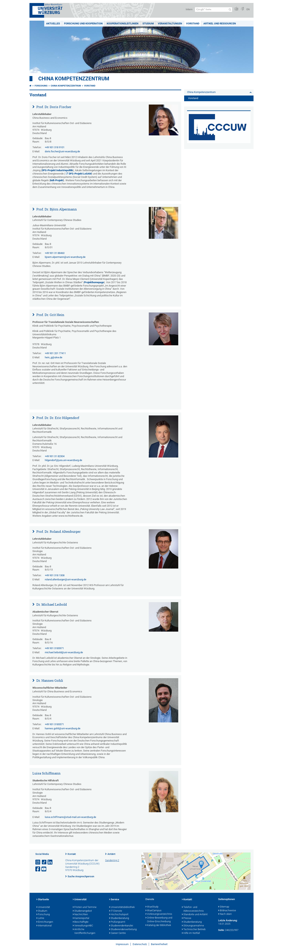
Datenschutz (140, 944)
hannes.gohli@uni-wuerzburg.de (62, 728)
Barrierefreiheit (159, 944)
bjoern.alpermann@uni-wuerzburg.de (65, 256)
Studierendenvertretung (123, 929)
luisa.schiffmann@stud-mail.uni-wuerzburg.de (70, 817)
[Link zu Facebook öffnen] (38, 869)
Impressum (122, 944)
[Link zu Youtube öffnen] (44, 869)
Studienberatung (119, 918)
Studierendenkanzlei (121, 926)
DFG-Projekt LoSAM (80, 173)
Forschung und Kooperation (83, 23)
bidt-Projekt (56, 180)
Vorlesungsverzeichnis (158, 914)
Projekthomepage (94, 282)
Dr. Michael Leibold (51, 604)
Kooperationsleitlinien (122, 23)
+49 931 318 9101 (54, 147)
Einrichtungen (44, 922)
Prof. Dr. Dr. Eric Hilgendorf (57, 418)
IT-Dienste (115, 911)
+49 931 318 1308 (54, 575)
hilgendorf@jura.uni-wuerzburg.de (63, 460)
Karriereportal (81, 918)
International (44, 926)
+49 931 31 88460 (54, 253)
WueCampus (153, 910)
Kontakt (72, 854)
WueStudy (151, 907)
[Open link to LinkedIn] (50, 862)
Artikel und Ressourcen (219, 23)
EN (248, 9)
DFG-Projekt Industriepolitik (57, 170)
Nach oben (225, 914)
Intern (189, 9)
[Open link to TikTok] (44, 862)
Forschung (41, 86)
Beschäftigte (80, 922)
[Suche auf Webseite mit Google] (213, 9)
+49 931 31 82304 (54, 456)
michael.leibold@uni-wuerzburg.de (64, 652)
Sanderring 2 (112, 860)
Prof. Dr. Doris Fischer (53, 107)
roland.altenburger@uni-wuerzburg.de (65, 579)
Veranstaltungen (170, 23)
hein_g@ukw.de (53, 357)
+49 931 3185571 (54, 724)
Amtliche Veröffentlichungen (84, 931)
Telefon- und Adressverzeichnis (193, 909)
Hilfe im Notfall (191, 933)
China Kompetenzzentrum (73, 79)
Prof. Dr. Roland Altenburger (58, 531)
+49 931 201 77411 (55, 353)
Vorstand (192, 23)
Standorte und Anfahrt (195, 914)
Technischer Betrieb (194, 929)
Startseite (42, 899)
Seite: (221, 930)
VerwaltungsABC (83, 926)
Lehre (40, 918)
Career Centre (117, 933)
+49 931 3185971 (54, 648)
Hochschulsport (118, 914)
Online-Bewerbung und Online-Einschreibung (158, 919)
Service (114, 899)
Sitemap (223, 907)
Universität (43, 907)
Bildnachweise (227, 910)
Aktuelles (53, 23)
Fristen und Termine (84, 907)
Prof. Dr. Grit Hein (50, 315)
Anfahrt (111, 854)
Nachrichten (80, 914)
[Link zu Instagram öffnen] (38, 862)
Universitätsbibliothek (122, 907)
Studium (148, 23)
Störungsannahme (193, 926)
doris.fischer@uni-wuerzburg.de (62, 151)
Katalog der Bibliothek (158, 925)
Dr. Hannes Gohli (49, 680)
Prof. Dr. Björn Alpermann (56, 209)
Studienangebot (82, 911)
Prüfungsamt (117, 922)
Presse (186, 918)
